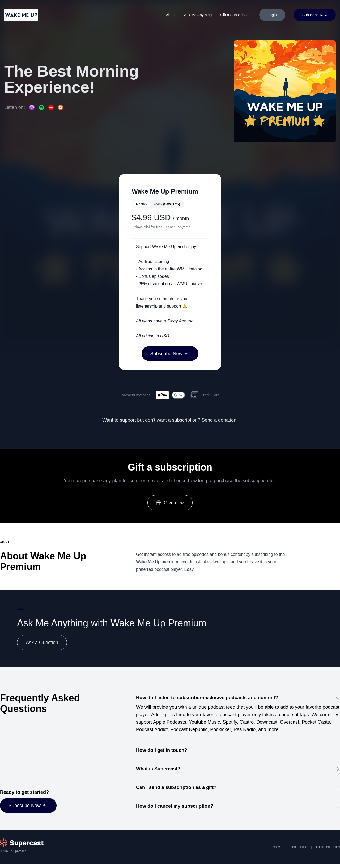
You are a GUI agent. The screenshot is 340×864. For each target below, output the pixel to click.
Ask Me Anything (198, 15)
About (171, 15)
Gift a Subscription (235, 15)
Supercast (18, 851)
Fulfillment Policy (328, 847)
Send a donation (219, 420)
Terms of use (298, 847)
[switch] (158, 204)
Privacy (274, 847)
